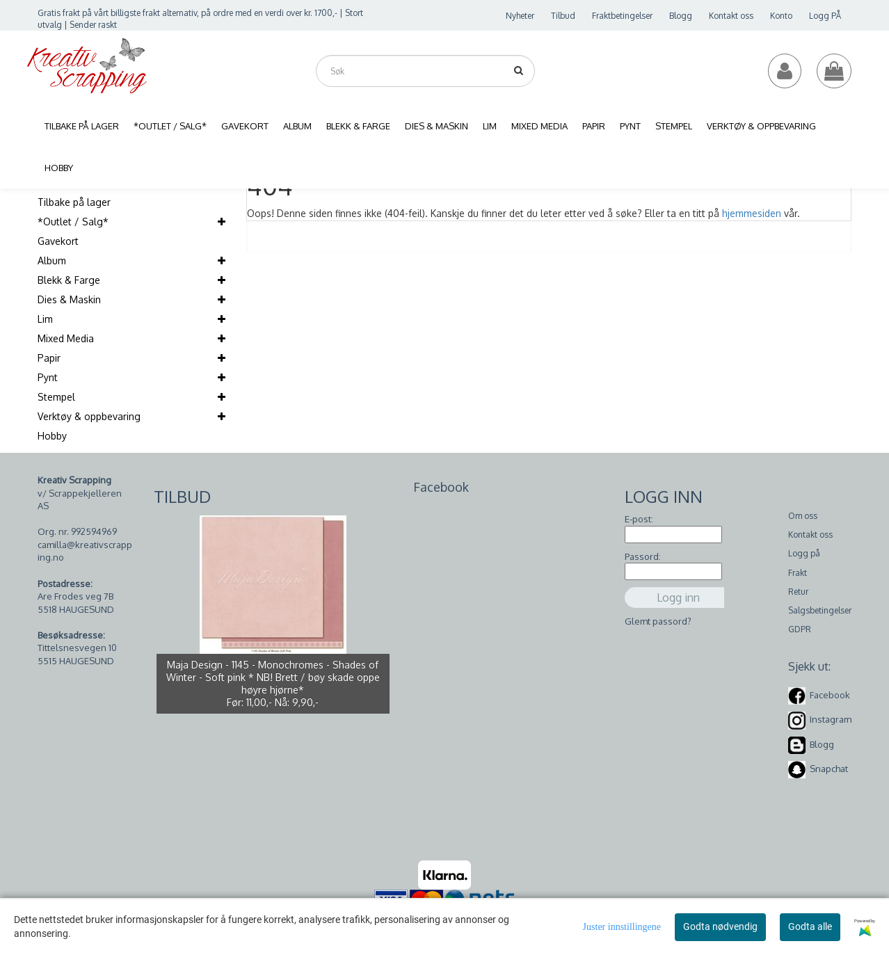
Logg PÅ (825, 15)
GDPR (799, 629)
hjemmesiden (751, 213)
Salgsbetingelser (819, 610)
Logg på (804, 553)
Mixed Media (66, 338)
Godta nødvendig (720, 926)
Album (52, 260)
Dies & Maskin (69, 299)
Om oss (802, 516)
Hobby (52, 436)
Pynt (48, 377)
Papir (49, 358)
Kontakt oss (731, 15)
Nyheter (520, 15)
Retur (798, 591)
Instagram (830, 719)
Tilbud (563, 15)
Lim (45, 319)
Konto (781, 15)
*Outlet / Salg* (73, 221)
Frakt (797, 573)
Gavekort (58, 241)
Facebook (830, 694)
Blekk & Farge (69, 280)
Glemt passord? (658, 621)
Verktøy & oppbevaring (89, 416)
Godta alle (810, 926)
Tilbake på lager (74, 202)
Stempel (56, 397)
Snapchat (829, 768)
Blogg (680, 15)
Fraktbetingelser (622, 15)
